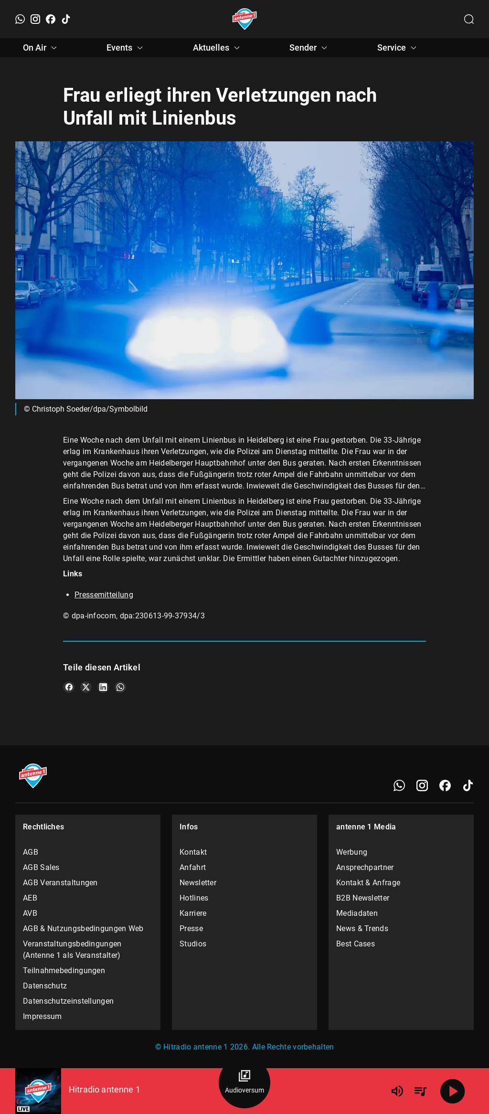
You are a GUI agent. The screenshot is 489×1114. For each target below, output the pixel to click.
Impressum (42, 1016)
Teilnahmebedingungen (64, 970)
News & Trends (362, 928)
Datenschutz (45, 985)
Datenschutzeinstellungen (68, 1001)
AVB (30, 913)
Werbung (351, 852)
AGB (30, 852)
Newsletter (198, 882)
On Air (41, 47)
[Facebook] (50, 19)
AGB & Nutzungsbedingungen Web (83, 928)
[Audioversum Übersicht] (244, 1082)
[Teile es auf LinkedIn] (103, 687)
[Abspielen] (452, 1091)
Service (398, 47)
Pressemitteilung (103, 594)
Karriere (193, 913)
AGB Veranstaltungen (60, 882)
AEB (30, 897)
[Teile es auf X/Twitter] (86, 687)
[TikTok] (66, 19)
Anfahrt (193, 867)
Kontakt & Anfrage (368, 882)
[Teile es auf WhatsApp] (120, 687)
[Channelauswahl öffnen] (469, 19)
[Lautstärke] (397, 1091)
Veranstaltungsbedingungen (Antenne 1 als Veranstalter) (72, 949)
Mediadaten (357, 913)
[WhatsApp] (20, 19)
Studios (193, 943)
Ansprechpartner (365, 867)
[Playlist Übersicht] (420, 1091)
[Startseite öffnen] (244, 19)
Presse (191, 928)
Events (126, 47)
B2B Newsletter (362, 897)
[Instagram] (35, 19)
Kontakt (193, 852)
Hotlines (194, 897)
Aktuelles (218, 47)
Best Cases (355, 943)
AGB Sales (41, 867)
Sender (309, 47)
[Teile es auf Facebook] (68, 687)
